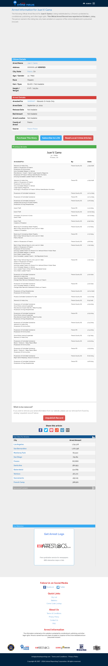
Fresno (29, 71)
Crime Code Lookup (54, 603)
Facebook (48, 587)
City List (54, 597)
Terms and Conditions (59, 656)
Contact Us (54, 620)
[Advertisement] (54, 40)
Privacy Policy (54, 617)
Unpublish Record (54, 418)
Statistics (54, 600)
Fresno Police (32, 129)
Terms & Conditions (54, 613)
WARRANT (31, 101)
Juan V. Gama (32, 63)
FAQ (54, 623)
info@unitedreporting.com (41, 656)
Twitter (61, 587)
